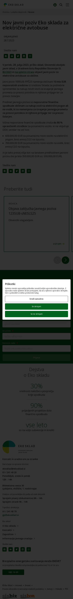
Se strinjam (36, 306)
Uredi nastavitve (36, 299)
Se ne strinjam (37, 314)
